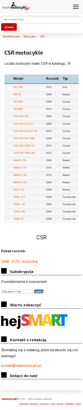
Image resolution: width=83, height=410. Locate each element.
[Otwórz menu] (76, 6)
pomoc (60, 403)
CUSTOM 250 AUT (24, 123)
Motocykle (30, 36)
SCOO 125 (19, 189)
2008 (5, 261)
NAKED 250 (20, 175)
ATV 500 (18, 87)
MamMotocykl (11, 36)
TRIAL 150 (19, 204)
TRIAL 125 (19, 197)
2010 (15, 261)
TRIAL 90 (18, 218)
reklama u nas (47, 403)
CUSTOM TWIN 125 (24, 145)
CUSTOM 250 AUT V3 (25, 131)
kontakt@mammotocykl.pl (21, 366)
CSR (42, 36)
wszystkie (30, 261)
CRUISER (18, 101)
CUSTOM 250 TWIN (24, 138)
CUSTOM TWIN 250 (24, 153)
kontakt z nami (73, 403)
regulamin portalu (28, 403)
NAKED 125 (20, 160)
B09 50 (17, 94)
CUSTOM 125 (21, 116)
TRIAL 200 (19, 211)
